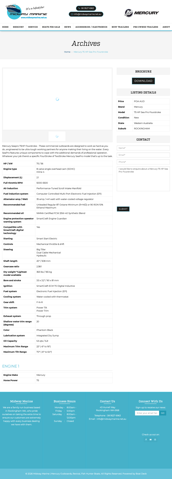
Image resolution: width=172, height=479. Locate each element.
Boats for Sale (51, 27)
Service (33, 27)
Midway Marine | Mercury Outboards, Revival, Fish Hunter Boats (66, 473)
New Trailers (120, 27)
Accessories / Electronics (91, 27)
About (166, 27)
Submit (123, 209)
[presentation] (138, 198)
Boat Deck (141, 473)
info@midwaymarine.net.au (87, 14)
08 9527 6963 (87, 8)
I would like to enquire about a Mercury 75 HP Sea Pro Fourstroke (143, 178)
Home (5, 27)
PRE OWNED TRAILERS (145, 27)
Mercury (18, 27)
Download (143, 81)
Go (162, 413)
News (67, 27)
